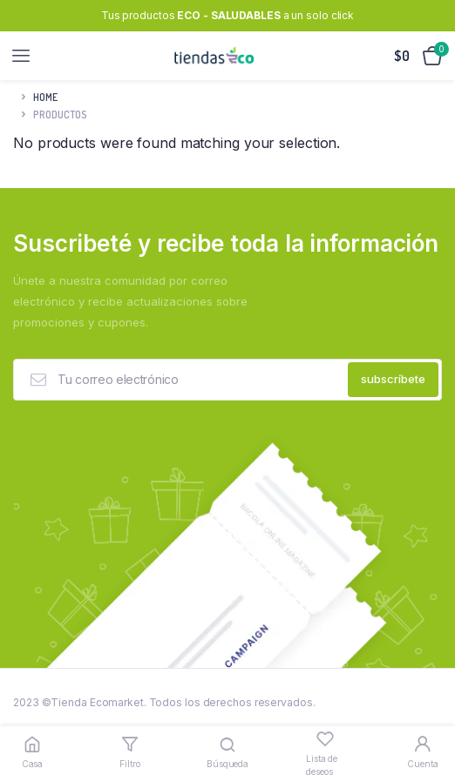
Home (45, 97)
